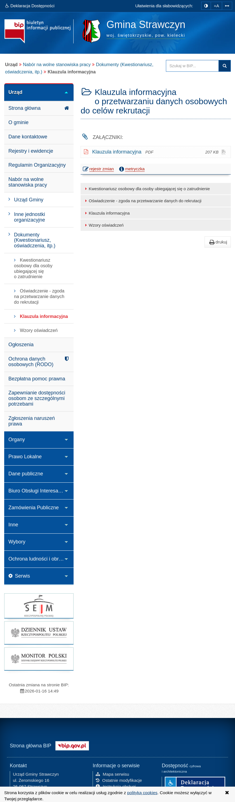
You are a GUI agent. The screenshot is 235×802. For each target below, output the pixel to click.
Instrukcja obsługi (116, 786)
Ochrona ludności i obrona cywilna (41, 559)
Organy (16, 439)
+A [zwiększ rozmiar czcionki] (216, 5)
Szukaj (225, 66)
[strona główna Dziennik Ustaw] (38, 633)
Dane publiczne (25, 473)
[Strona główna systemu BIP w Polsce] (72, 744)
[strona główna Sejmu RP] (38, 606)
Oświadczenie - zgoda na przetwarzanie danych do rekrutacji (142, 200)
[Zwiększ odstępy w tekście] (227, 5)
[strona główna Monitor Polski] (38, 659)
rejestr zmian (98, 169)
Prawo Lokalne (25, 456)
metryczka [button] (131, 168)
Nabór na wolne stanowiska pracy (57, 64)
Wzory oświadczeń (103, 225)
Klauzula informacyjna (106, 213)
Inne (13, 524)
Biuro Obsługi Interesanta (36, 491)
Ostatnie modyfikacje (119, 779)
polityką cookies (142, 792)
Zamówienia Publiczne (33, 507)
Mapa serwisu (112, 773)
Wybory (16, 542)
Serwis (19, 576)
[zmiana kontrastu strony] (206, 6)
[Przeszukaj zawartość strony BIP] (192, 66)
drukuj (217, 242)
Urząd (15, 92)
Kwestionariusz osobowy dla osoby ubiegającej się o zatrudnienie (146, 188)
